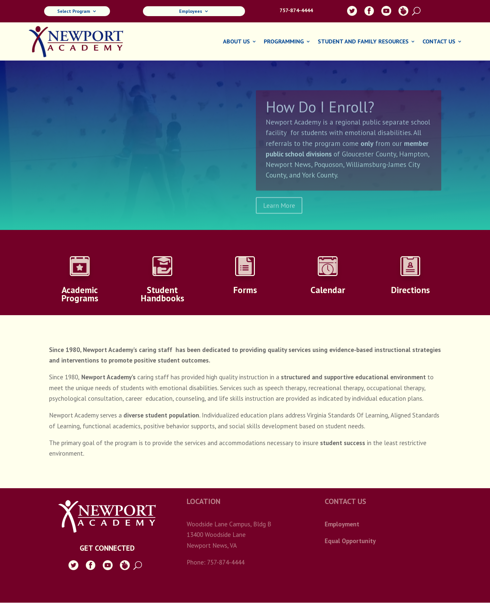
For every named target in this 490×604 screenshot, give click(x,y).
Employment (342, 524)
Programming (284, 42)
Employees (190, 11)
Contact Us (438, 42)
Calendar (328, 289)
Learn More (279, 213)
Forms (245, 289)
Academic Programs (79, 293)
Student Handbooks (162, 293)
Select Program (73, 11)
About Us (236, 42)
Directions (410, 289)
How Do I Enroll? (320, 114)
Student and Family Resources (363, 42)
